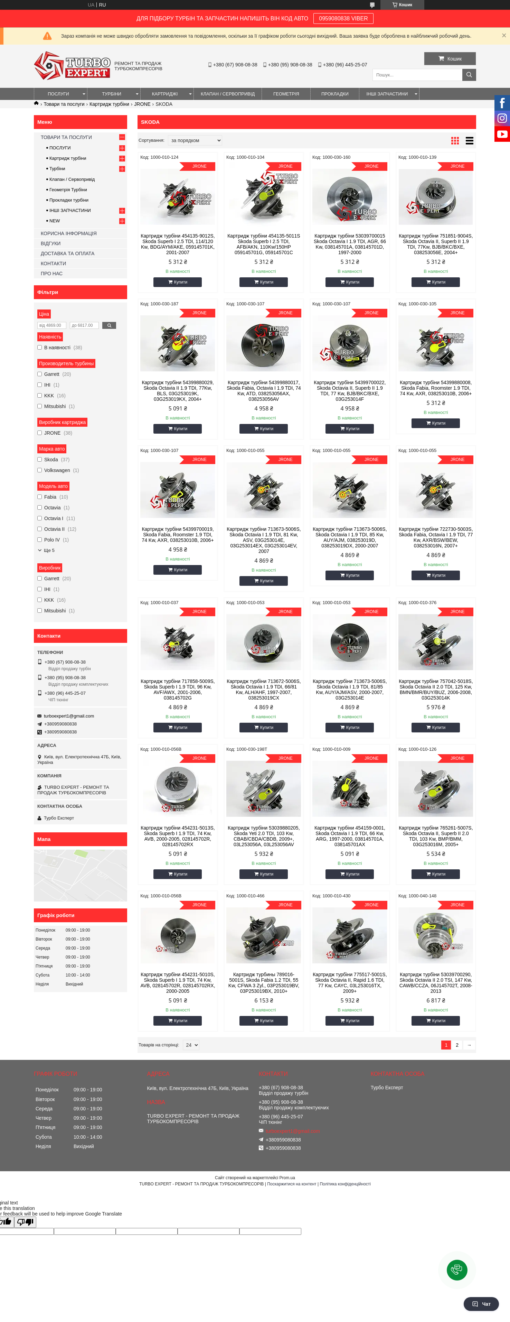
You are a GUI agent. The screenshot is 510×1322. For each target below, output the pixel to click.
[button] (457, 1270)
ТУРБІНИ (111, 93)
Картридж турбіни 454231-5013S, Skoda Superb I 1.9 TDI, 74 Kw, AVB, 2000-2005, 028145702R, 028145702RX (178, 836)
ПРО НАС (52, 273)
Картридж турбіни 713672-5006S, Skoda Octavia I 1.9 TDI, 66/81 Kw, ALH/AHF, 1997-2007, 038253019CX (264, 689)
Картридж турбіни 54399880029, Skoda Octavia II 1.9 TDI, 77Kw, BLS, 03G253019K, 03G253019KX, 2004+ (178, 391)
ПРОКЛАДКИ (335, 93)
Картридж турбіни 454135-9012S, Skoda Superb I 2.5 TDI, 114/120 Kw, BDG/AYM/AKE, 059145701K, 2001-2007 (178, 244)
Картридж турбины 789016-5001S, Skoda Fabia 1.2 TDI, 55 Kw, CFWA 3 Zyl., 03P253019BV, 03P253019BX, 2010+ (263, 983)
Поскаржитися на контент (291, 1184)
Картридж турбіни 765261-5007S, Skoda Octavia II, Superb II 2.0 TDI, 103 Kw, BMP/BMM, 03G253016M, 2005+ (436, 836)
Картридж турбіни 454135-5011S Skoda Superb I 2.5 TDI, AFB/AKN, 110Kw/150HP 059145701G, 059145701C (263, 244)
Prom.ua (287, 1177)
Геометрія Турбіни (68, 189)
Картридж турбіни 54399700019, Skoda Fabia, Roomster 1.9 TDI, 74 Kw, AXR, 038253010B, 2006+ (178, 534)
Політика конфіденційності (345, 1184)
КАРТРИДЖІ (165, 93)
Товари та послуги (64, 104)
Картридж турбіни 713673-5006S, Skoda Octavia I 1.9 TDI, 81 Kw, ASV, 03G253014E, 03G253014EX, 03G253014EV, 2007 (264, 540)
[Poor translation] (25, 1222)
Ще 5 (49, 550)
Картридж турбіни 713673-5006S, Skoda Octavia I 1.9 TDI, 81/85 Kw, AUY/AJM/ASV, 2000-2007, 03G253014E (350, 689)
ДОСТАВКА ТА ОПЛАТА (67, 253)
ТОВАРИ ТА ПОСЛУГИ (66, 137)
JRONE (142, 104)
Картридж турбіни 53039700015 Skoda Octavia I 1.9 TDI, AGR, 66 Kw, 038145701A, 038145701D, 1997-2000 (350, 244)
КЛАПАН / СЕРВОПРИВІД (228, 93)
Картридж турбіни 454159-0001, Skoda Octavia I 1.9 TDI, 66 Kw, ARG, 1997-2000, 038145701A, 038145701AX (349, 836)
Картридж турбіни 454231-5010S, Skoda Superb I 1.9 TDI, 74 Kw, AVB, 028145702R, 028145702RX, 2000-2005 (177, 983)
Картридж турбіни (109, 104)
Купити (180, 282)
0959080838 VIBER (343, 18)
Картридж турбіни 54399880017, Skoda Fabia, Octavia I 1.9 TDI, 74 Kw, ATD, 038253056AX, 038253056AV (264, 391)
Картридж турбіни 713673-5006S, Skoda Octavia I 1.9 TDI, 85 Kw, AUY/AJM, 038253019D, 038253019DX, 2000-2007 (350, 537)
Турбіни (57, 168)
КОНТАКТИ (53, 263)
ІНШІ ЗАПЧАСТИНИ (387, 93)
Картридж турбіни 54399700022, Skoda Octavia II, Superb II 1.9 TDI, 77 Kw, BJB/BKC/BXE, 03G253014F (350, 391)
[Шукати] (469, 75)
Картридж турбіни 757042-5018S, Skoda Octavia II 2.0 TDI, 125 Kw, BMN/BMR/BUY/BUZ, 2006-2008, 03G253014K (436, 689)
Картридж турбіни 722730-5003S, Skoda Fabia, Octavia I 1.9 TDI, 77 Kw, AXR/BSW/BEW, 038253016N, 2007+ (436, 537)
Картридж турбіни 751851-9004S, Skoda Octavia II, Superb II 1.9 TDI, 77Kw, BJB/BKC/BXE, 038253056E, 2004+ (436, 244)
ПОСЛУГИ (58, 93)
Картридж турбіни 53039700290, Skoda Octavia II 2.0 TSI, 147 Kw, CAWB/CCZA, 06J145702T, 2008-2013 (435, 983)
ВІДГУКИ (50, 243)
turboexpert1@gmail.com (69, 716)
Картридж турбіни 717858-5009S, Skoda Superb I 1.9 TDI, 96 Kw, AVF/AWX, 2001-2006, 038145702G (178, 689)
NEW (54, 220)
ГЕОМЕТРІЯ (286, 93)
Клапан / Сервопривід (72, 179)
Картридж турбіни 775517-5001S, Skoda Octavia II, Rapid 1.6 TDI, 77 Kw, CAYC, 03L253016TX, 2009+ (350, 983)
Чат (481, 1304)
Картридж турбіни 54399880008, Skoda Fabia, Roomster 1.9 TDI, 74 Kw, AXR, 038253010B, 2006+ (436, 388)
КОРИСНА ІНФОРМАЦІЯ (69, 233)
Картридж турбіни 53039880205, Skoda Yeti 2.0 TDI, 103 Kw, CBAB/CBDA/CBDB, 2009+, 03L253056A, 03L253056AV (264, 836)
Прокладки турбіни (68, 200)
